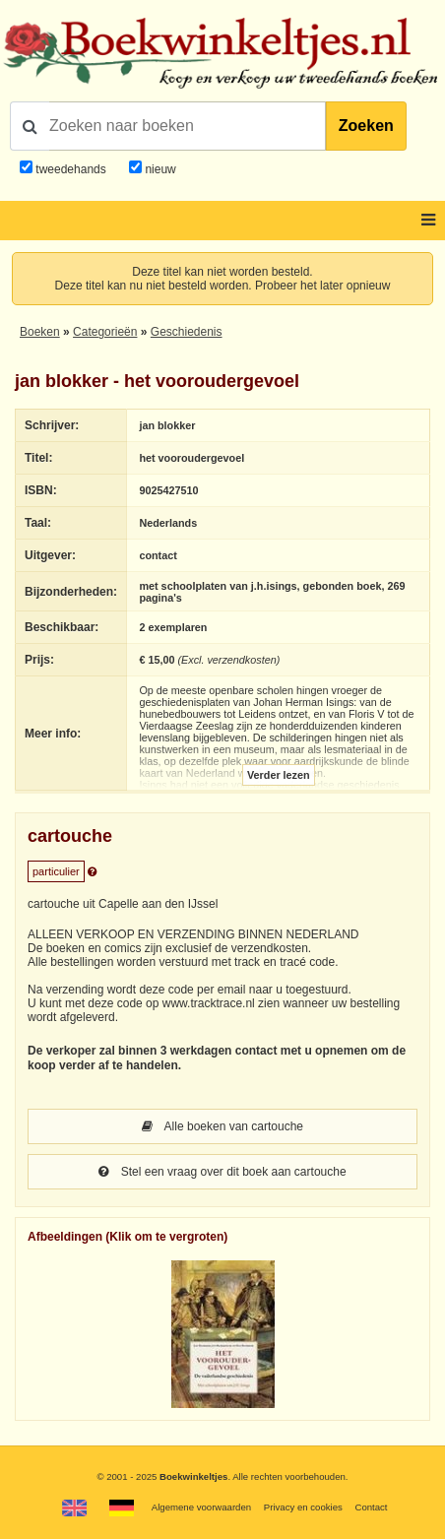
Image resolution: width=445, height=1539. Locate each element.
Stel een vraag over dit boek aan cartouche (222, 1172)
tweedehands (70, 169)
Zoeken (366, 125)
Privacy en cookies (303, 1507)
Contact (370, 1507)
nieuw (159, 169)
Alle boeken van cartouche (222, 1126)
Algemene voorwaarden (201, 1507)
